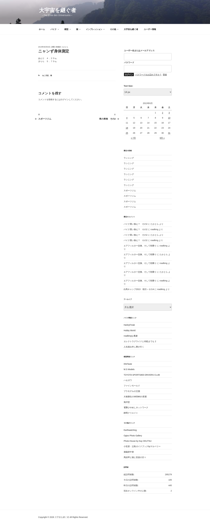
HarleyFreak (129, 325)
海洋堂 (127, 402)
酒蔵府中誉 (129, 452)
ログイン (65, 99)
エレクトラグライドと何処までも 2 (140, 341)
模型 (67, 29)
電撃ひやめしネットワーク (136, 407)
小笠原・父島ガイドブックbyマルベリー (142, 446)
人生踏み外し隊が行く (134, 347)
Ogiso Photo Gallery (133, 435)
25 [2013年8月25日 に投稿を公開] (127, 133)
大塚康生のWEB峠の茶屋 (135, 396)
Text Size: (128, 86)
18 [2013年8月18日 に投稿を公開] (127, 128)
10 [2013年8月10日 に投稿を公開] (169, 118)
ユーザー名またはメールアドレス (139, 50)
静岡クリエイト (131, 413)
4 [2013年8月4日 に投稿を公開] (126, 118)
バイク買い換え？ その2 (135, 224)
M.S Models (129, 369)
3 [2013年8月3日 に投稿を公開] (169, 113)
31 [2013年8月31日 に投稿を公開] (169, 133)
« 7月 (133, 138)
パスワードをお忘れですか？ (148, 74)
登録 (165, 74)
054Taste (128, 364)
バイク (54, 29)
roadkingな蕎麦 (131, 336)
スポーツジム (130, 190)
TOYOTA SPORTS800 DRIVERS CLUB (142, 375)
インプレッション (95, 29)
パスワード (129, 62)
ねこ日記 (45, 75)
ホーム (42, 29)
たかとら (65, 47)
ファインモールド (132, 385)
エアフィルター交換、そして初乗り (140, 246)
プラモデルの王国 (132, 391)
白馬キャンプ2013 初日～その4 (139, 289)
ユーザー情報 (150, 29)
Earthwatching (130, 430)
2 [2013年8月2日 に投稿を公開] (162, 113)
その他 (114, 29)
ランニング (129, 158)
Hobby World (129, 330)
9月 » (162, 138)
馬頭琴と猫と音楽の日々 (135, 457)
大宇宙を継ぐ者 (57, 10)
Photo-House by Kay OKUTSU (138, 441)
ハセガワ (128, 380)
